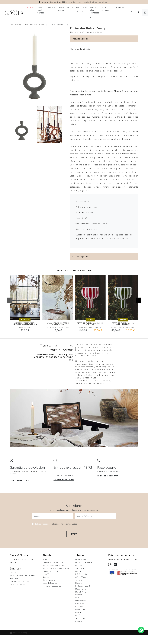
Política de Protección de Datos (64, 524)
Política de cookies (17, 584)
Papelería (51, 7)
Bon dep (78, 565)
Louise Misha (80, 601)
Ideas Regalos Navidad (40, 10)
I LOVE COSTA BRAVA (83, 562)
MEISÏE (78, 615)
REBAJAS (30, 7)
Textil (78, 7)
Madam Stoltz (83, 49)
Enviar (74, 534)
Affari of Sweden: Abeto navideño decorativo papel (25, 324)
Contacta (13, 572)
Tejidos (45, 559)
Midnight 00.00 (81, 609)
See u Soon (80, 618)
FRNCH (78, 612)
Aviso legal (14, 578)
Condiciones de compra (20, 480)
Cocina (70, 7)
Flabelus (78, 621)
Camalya (78, 580)
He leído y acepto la (55, 524)
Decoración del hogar (106, 8)
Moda (85, 7)
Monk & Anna (80, 592)
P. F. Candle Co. (81, 574)
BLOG (12, 587)
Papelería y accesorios (52, 586)
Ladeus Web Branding (20, 633)
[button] (138, 300)
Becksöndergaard (82, 586)
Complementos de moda (53, 562)
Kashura (78, 595)
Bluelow (78, 583)
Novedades (119, 7)
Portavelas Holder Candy (87, 28)
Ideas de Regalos (50, 583)
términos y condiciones (99, 2)
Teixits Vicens (80, 568)
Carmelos (79, 607)
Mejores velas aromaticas (94, 10)
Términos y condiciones (19, 581)
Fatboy (78, 571)
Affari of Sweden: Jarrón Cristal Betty (58, 324)
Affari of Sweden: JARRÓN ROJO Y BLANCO (90, 324)
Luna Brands (80, 604)
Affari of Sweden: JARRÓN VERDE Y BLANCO (123, 324)
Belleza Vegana (61, 8)
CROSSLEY (79, 598)
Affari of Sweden (82, 577)
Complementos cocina (52, 571)
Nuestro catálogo (16, 24)
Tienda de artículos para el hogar (36, 24)
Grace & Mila (80, 559)
